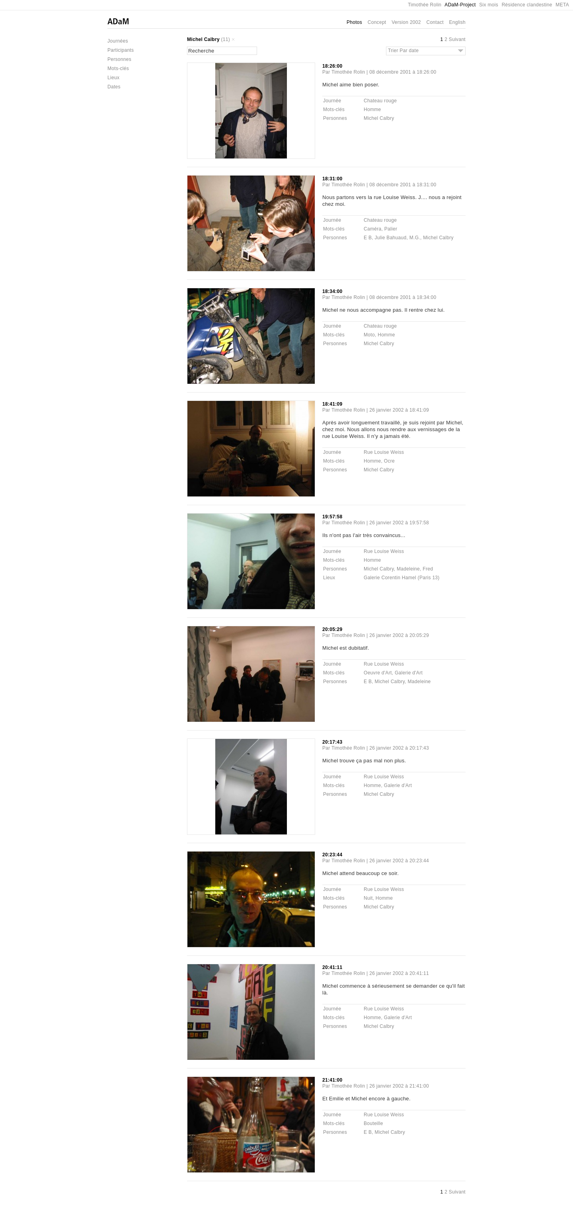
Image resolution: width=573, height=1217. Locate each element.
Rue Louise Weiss (384, 452)
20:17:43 (332, 742)
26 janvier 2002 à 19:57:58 (399, 522)
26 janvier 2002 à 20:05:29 (399, 635)
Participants (120, 50)
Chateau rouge (380, 101)
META (562, 5)
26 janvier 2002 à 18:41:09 (399, 410)
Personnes (119, 59)
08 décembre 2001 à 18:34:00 (402, 297)
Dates (114, 87)
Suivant (457, 39)
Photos (354, 22)
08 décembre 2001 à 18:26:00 (402, 72)
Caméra (372, 229)
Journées (117, 41)
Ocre (389, 461)
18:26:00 (332, 66)
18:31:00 (332, 179)
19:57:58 (332, 517)
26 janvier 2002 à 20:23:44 (399, 860)
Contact (434, 22)
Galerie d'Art (409, 673)
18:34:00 (332, 291)
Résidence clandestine (527, 5)
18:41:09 (332, 404)
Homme (372, 109)
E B (368, 237)
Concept (377, 22)
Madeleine (408, 569)
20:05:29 (332, 629)
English (457, 22)
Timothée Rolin (424, 5)
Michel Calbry (203, 39)
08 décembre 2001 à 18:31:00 (402, 185)
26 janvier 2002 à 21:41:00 (399, 1086)
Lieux (113, 77)
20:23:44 (332, 855)
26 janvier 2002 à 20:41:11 (399, 973)
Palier (390, 229)
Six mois (488, 5)
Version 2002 (406, 22)
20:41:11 (332, 967)
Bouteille (373, 1123)
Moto (369, 335)
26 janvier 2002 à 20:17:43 (399, 748)
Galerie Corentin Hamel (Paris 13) (402, 577)
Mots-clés (118, 68)
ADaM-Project (460, 5)
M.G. (414, 237)
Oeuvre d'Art (378, 673)
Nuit (368, 898)
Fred (428, 569)
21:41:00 (332, 1080)
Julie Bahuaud (391, 237)
